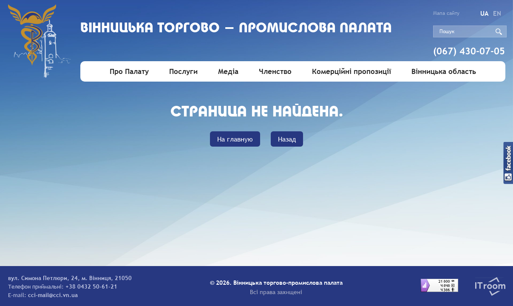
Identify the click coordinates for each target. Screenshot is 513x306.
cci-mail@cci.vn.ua (53, 295)
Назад (287, 139)
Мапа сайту (446, 13)
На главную (235, 139)
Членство (275, 71)
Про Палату (129, 71)
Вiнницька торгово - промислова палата (236, 28)
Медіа (228, 71)
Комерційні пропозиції (351, 71)
